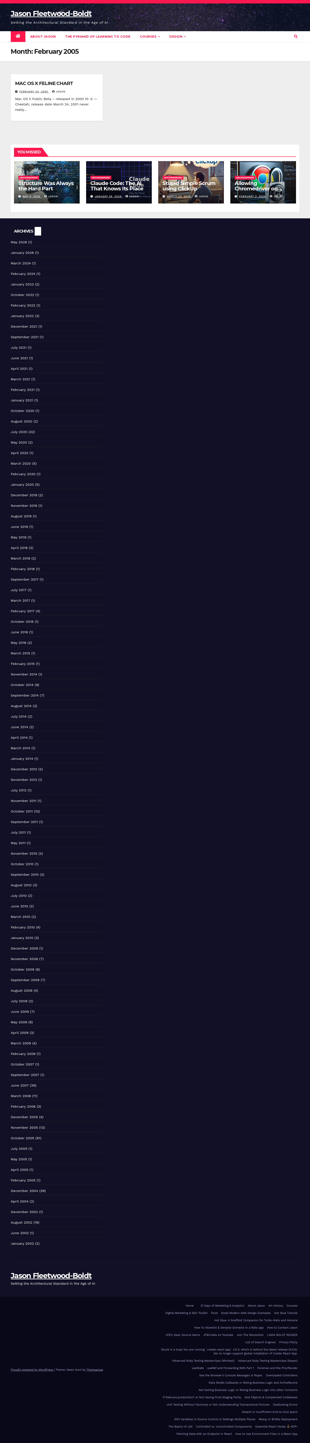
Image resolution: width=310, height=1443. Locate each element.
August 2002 (21, 1222)
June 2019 (19, 527)
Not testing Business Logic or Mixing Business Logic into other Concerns (248, 1390)
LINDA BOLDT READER (282, 1335)
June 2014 (19, 727)
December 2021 (24, 326)
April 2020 (19, 453)
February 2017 (23, 611)
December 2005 (24, 1117)
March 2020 (21, 463)
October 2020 (22, 411)
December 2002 (24, 1212)
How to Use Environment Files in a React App (266, 1433)
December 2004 (24, 1191)
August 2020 (21, 421)
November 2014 (24, 674)
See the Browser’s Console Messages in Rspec (230, 1375)
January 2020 (22, 485)
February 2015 (23, 664)
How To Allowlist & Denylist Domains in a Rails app (229, 1327)
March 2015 (20, 653)
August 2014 (21, 706)
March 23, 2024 (179, 196)
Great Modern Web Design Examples (246, 1313)
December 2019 (24, 495)
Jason (58, 91)
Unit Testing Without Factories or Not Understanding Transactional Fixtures (218, 1404)
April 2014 (19, 737)
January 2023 (22, 284)
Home (190, 1305)
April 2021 (19, 369)
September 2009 (25, 980)
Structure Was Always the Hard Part (46, 186)
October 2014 (22, 685)
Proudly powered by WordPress (32, 1369)
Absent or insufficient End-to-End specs (270, 1412)
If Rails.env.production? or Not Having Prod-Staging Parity (202, 1397)
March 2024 (21, 263)
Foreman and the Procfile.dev (277, 1368)
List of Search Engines (260, 1342)
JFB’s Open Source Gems (182, 1335)
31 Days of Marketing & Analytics (222, 1305)
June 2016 (19, 632)
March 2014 (20, 748)
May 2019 (18, 537)
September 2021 (25, 337)
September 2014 (25, 695)
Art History (275, 1305)
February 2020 (23, 474)
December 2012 (24, 769)
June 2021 (19, 358)
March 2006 (21, 1096)
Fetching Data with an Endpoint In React (204, 1433)
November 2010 (24, 853)
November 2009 (24, 959)
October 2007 (22, 1064)
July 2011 (18, 832)
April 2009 (19, 1033)
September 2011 (24, 822)
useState (198, 1368)
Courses (150, 37)
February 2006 (23, 1106)
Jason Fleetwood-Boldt (51, 13)
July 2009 (19, 1001)
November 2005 (24, 1127)
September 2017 (25, 579)
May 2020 (19, 442)
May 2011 (18, 843)
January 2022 (22, 316)
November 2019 (24, 506)
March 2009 (21, 1043)
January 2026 (22, 253)
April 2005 (19, 1170)
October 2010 (22, 864)
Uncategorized (29, 177)
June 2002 (20, 1233)
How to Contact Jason (282, 1327)
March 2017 (20, 600)
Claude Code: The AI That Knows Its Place (116, 186)
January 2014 (22, 759)
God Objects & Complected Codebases (271, 1397)
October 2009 (22, 969)
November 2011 (23, 801)
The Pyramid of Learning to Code (97, 37)
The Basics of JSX (180, 1426)
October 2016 (22, 622)
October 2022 (22, 295)
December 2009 (24, 948)
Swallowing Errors (285, 1404)
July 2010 (19, 896)
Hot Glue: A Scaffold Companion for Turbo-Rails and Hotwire (256, 1320)
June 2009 (20, 1012)
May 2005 (19, 1159)
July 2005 (19, 1149)
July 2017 (18, 590)
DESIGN (177, 37)
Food (214, 1313)
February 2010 (23, 927)
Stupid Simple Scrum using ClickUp (189, 186)
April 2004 (19, 1201)
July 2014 (19, 716)
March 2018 (20, 558)
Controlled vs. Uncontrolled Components (224, 1426)
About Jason (43, 37)
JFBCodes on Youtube (218, 1335)
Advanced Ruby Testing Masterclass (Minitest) (203, 1360)
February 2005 (23, 1180)
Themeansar (95, 1369)
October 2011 (22, 811)
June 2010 (19, 906)
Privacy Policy (288, 1342)
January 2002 (22, 1243)
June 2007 (20, 1085)
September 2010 (25, 875)
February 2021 (23, 390)
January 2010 (22, 938)
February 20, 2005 (34, 91)
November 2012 (24, 780)
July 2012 (18, 790)
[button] (296, 36)
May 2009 (19, 1022)
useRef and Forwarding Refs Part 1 (230, 1368)
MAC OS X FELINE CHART (44, 83)
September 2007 (25, 1075)
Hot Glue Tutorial (286, 1313)
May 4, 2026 (32, 196)
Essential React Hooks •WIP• (276, 1426)
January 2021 (22, 400)
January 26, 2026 (108, 196)
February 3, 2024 (253, 196)
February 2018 (23, 569)
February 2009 (23, 1054)
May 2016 (18, 643)
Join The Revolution (250, 1335)
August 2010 (21, 885)
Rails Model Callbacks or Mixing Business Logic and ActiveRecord (253, 1382)
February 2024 (23, 274)
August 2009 (22, 990)
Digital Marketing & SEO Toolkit (186, 1313)
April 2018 (19, 548)
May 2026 (19, 242)
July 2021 (18, 347)
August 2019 (21, 516)
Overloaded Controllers (282, 1375)
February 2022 (23, 305)
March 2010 (20, 917)
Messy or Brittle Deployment (278, 1419)
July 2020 (19, 432)
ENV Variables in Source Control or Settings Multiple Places (214, 1419)
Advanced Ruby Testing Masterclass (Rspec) (268, 1360)
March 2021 (20, 379)
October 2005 (22, 1138)
